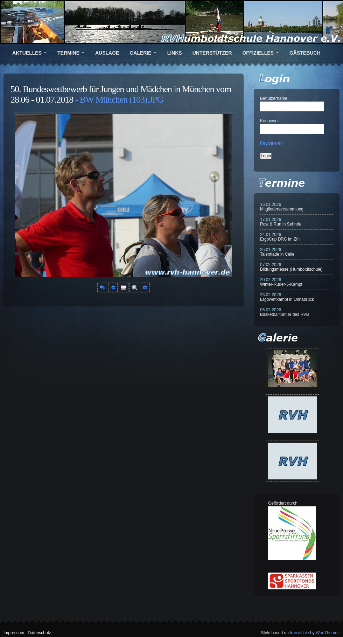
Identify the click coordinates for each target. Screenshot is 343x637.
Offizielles (257, 53)
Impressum (14, 632)
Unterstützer (212, 53)
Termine (68, 53)
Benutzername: (274, 98)
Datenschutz (39, 632)
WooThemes (328, 632)
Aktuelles (27, 53)
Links (174, 53)
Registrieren (271, 143)
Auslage (107, 53)
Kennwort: (269, 120)
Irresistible (299, 632)
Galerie (140, 53)
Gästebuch (305, 53)
